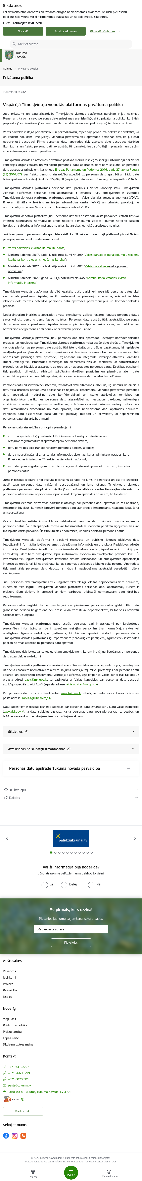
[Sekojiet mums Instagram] (15, 1136)
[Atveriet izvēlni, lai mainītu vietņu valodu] (33, 1174)
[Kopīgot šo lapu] (71, 798)
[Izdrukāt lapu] (71, 790)
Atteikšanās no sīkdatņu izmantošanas (39, 749)
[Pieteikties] (71, 942)
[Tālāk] (135, 838)
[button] (26, 731)
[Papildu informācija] (22, 1099)
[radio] (47, 884)
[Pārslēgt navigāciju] (71, 1173)
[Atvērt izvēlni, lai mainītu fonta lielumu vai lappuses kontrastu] (109, 1174)
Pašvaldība (10, 990)
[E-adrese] (11, 1099)
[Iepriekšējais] (7, 838)
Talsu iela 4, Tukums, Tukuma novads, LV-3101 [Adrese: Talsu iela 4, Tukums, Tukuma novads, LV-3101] (39, 1092)
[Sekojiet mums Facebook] (6, 1136)
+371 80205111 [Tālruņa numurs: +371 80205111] (18, 1079)
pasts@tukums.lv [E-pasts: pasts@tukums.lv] (19, 1085)
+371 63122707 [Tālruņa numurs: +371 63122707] (18, 1067)
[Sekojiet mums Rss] (23, 1136)
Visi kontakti (23, 1111)
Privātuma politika (15, 1025)
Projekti (8, 984)
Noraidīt (23, 31)
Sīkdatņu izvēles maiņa (18, 1044)
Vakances (9, 971)
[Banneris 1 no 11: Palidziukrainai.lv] (71, 838)
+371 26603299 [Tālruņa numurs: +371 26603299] (19, 1073)
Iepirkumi (9, 977)
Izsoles (7, 997)
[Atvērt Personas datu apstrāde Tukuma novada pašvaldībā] (129, 768)
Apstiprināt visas (66, 31)
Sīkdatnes (18, 731)
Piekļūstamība (12, 1032)
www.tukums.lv (71, 693)
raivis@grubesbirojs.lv (36, 698)
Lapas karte (11, 1038)
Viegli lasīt (9, 1019)
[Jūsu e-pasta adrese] (71, 929)
